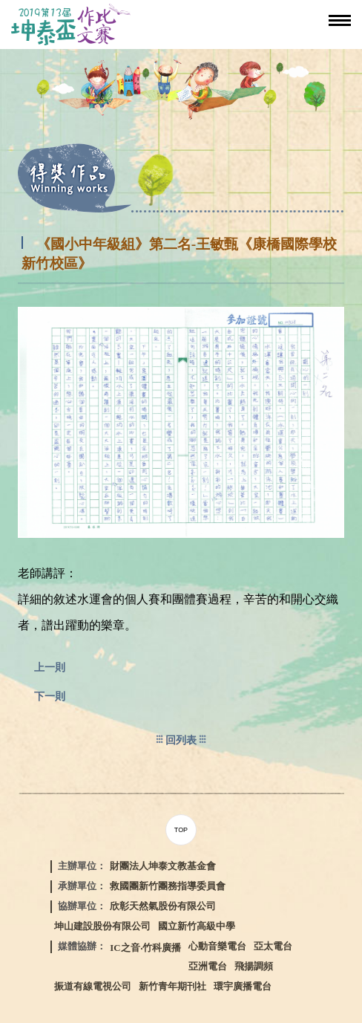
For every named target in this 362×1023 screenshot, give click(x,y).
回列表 (181, 740)
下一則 (49, 696)
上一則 (49, 667)
